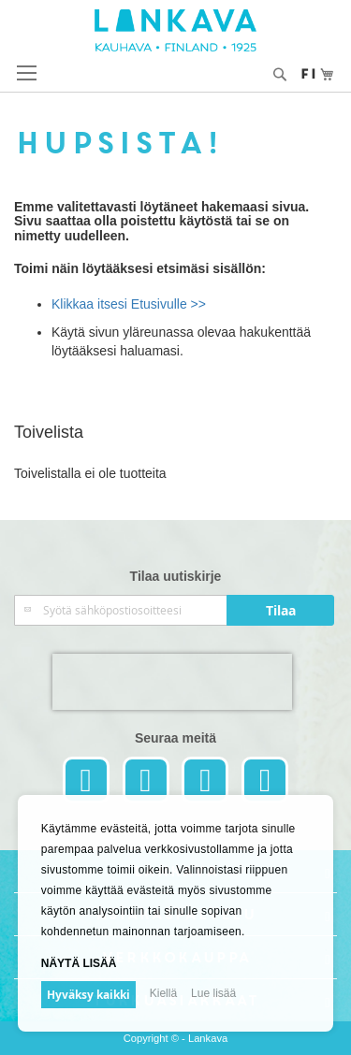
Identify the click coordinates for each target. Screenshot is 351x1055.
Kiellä (163, 993)
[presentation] (172, 682)
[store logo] (175, 30)
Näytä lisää (79, 963)
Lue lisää (213, 993)
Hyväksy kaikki (88, 995)
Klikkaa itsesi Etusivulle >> (128, 303)
